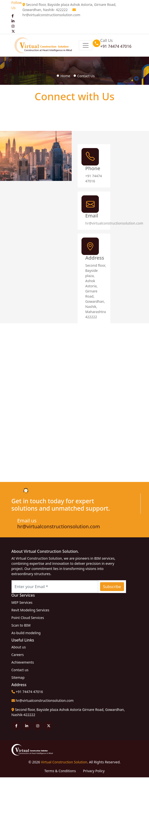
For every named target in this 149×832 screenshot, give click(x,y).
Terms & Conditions (60, 771)
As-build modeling (26, 632)
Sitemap (18, 677)
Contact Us (86, 76)
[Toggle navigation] (85, 45)
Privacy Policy (93, 771)
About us (18, 647)
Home (65, 76)
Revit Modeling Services (30, 610)
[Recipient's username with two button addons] (54, 586)
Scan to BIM (21, 625)
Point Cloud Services (27, 617)
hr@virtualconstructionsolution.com (51, 15)
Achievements (22, 662)
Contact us (20, 670)
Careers (17, 654)
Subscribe (112, 586)
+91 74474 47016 (115, 46)
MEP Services (22, 602)
